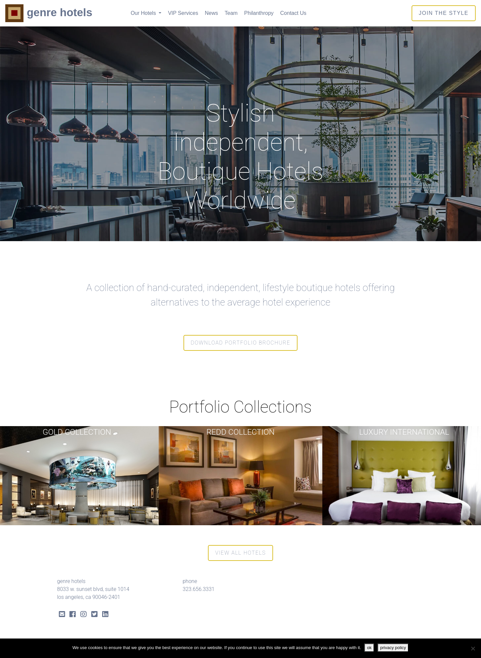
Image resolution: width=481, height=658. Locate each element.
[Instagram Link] (83, 615)
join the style (443, 13)
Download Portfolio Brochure (240, 343)
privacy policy (393, 647)
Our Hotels (144, 13)
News (211, 13)
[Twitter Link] (94, 615)
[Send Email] (62, 615)
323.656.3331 (199, 589)
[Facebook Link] (72, 615)
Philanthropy (259, 13)
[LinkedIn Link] (105, 615)
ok (369, 647)
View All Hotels (240, 553)
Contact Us (293, 13)
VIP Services (183, 13)
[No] (472, 648)
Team (230, 13)
